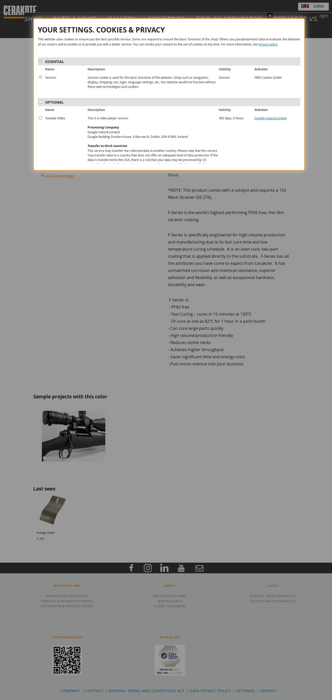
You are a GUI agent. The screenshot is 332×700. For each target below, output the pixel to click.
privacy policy (268, 44)
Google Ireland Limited (271, 118)
